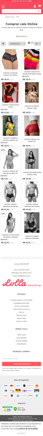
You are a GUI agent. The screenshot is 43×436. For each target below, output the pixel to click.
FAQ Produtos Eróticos (21, 309)
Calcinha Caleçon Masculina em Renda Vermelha (31, 205)
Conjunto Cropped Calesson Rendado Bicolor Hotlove (32, 237)
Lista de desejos (21, 341)
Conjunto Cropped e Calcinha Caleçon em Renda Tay (10, 139)
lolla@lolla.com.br (23, 276)
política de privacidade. (28, 429)
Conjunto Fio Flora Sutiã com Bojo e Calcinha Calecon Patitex (10, 236)
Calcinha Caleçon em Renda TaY (32, 140)
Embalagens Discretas (21, 303)
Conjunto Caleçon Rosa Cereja (10, 106)
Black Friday (21, 318)
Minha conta (21, 335)
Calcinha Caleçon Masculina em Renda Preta (10, 205)
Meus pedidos (21, 338)
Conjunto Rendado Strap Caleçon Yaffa (32, 173)
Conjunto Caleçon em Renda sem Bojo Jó (10, 172)
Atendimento (21, 344)
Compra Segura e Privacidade (21, 300)
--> (37, 44)
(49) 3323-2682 (23, 270)
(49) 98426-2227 (25, 273)
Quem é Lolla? (21, 321)
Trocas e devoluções (21, 306)
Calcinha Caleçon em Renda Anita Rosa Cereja (32, 73)
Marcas (21, 312)
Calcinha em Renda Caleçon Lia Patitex (10, 74)
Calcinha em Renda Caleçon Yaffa (32, 107)
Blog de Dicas (21, 315)
